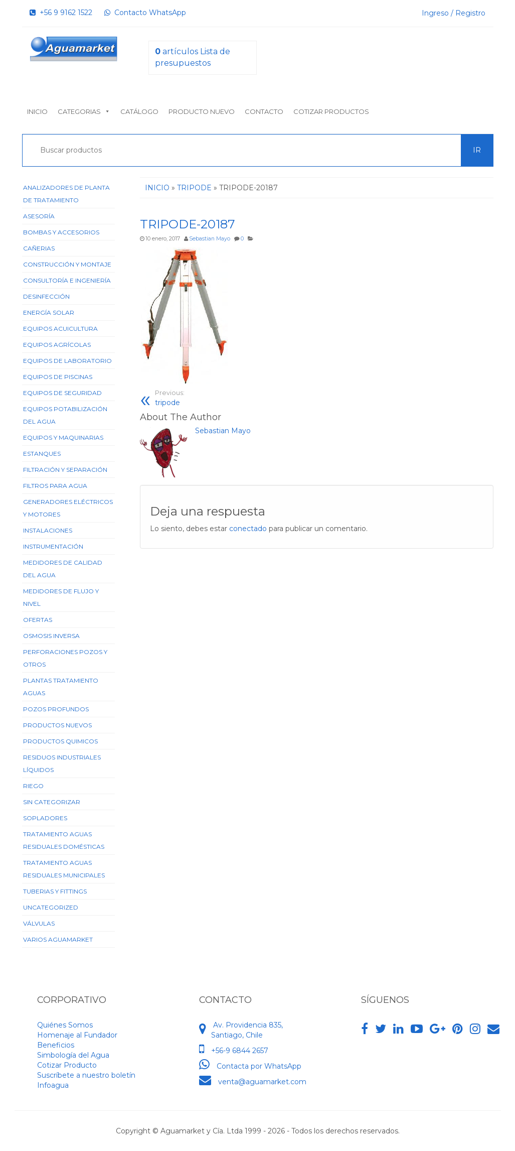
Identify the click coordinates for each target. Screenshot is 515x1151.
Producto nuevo (201, 111)
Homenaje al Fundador (77, 1035)
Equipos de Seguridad (62, 393)
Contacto (264, 111)
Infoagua (53, 1085)
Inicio (37, 111)
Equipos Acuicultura (60, 328)
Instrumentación (53, 546)
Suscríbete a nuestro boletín (86, 1075)
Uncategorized (50, 907)
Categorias (84, 111)
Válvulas (39, 923)
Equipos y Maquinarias (63, 437)
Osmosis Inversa (51, 636)
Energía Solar (48, 312)
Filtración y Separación (65, 469)
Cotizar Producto (67, 1065)
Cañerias (39, 248)
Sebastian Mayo (209, 238)
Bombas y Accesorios (61, 232)
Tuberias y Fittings (55, 891)
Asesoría (39, 216)
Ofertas (37, 619)
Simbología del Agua (73, 1055)
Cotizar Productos (331, 111)
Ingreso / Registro (453, 13)
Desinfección (46, 296)
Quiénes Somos (65, 1025)
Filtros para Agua (55, 485)
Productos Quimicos (60, 741)
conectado (248, 528)
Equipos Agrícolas (57, 344)
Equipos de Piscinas (57, 376)
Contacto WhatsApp (145, 12)
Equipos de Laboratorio (67, 360)
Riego (33, 786)
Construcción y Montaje (67, 264)
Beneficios (55, 1045)
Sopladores (45, 818)
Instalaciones (47, 530)
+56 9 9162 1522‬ (61, 12)
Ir (477, 150)
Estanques (42, 453)
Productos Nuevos (57, 725)
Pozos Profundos (56, 709)
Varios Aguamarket (58, 939)
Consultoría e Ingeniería (67, 280)
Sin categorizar (51, 802)
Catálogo (139, 111)
